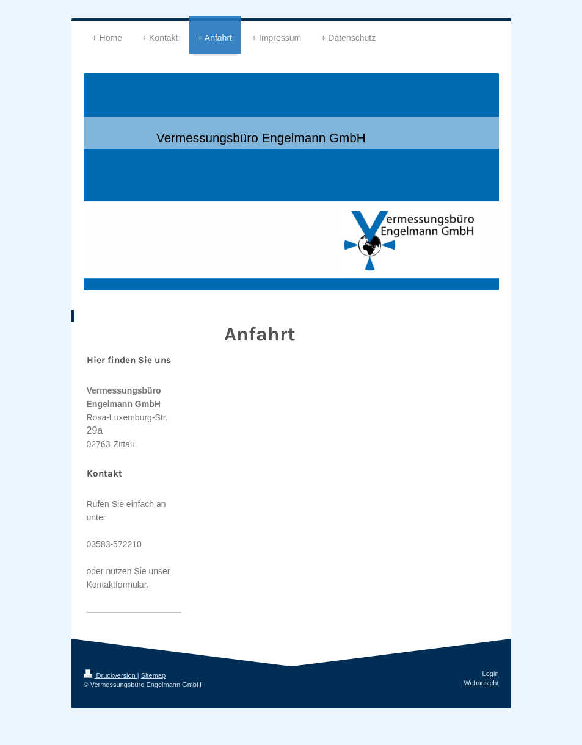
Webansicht (481, 682)
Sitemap (153, 675)
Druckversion (110, 675)
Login (490, 673)
